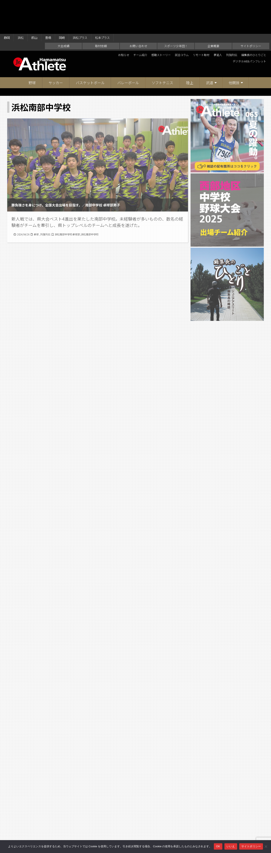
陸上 (189, 50)
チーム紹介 (147, 23)
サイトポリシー (251, 14)
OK (218, 846)
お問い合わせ (138, 14)
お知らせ (127, 23)
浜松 (23, 4)
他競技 (234, 50)
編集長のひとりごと (204, 30)
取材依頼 (101, 14)
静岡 (7, 4)
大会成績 (63, 14)
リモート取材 (222, 23)
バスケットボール (90, 50)
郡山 (38, 4)
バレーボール (128, 50)
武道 (209, 50)
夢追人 (242, 23)
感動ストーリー (172, 23)
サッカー (55, 50)
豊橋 (54, 4)
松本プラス (115, 4)
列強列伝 (259, 23)
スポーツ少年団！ (176, 14)
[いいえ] (266, 846)
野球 (32, 50)
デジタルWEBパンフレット (245, 30)
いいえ (231, 846)
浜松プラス (90, 4)
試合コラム (197, 23)
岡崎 (69, 4)
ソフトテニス (162, 50)
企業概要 (213, 14)
